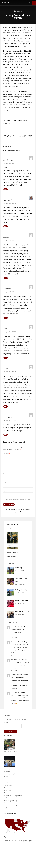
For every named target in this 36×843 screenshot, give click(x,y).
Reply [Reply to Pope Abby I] (5, 317)
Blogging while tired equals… (14, 136)
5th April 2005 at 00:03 (9, 163)
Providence (7, 769)
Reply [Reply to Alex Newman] (5, 189)
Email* (13, 725)
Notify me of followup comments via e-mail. (16, 499)
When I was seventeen (10, 751)
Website (5, 490)
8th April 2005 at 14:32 (9, 371)
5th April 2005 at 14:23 (9, 240)
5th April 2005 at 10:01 (9, 203)
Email (5, 482)
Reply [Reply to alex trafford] (5, 226)
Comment (6, 453)
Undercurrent (8, 790)
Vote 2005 (28, 136)
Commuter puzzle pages (11, 800)
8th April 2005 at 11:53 (9, 331)
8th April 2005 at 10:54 (9, 291)
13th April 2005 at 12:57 (9, 420)
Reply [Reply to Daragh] (5, 357)
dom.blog (5, 3)
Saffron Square (8, 785)
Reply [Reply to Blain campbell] (5, 434)
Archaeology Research (10, 805)
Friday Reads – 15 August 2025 (13, 795)
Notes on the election (10, 774)
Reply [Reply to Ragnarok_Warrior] (5, 277)
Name (5, 473)
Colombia (23, 626)
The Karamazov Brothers (13, 552)
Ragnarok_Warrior (9, 237)
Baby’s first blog (22, 641)
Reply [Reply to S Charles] (5, 406)
